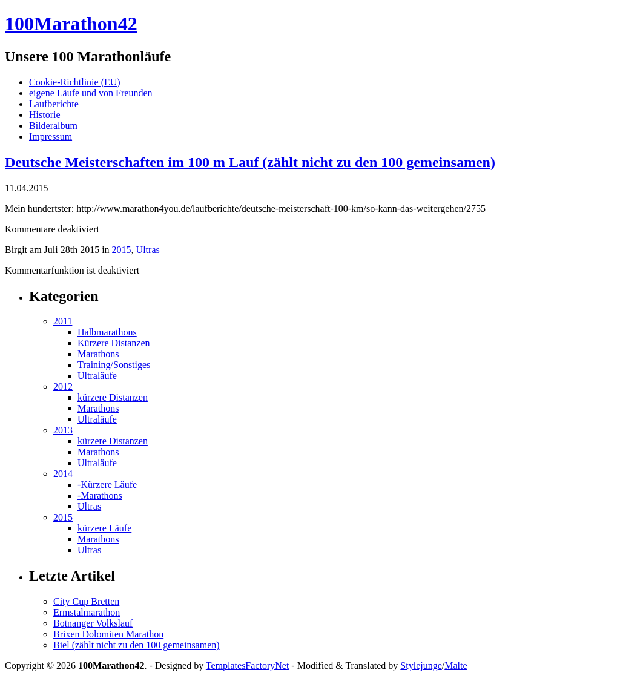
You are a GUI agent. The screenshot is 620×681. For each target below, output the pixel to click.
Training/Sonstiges (114, 365)
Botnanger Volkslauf (93, 623)
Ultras (148, 250)
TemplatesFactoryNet (247, 665)
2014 (63, 474)
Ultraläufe (97, 375)
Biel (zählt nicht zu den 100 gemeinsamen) (136, 645)
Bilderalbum (53, 125)
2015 (121, 250)
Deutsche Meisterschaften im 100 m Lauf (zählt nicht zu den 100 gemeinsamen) (250, 162)
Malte (455, 665)
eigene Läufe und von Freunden (90, 93)
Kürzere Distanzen (114, 343)
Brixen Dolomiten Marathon (108, 634)
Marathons (98, 354)
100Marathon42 (71, 24)
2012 (63, 386)
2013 (63, 430)
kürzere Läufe (104, 528)
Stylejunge (420, 665)
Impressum (50, 136)
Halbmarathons (107, 332)
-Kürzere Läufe (107, 484)
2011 (62, 321)
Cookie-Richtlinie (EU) (74, 82)
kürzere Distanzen (113, 397)
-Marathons (100, 495)
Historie (45, 115)
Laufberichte (54, 104)
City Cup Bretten (86, 601)
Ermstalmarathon (86, 612)
